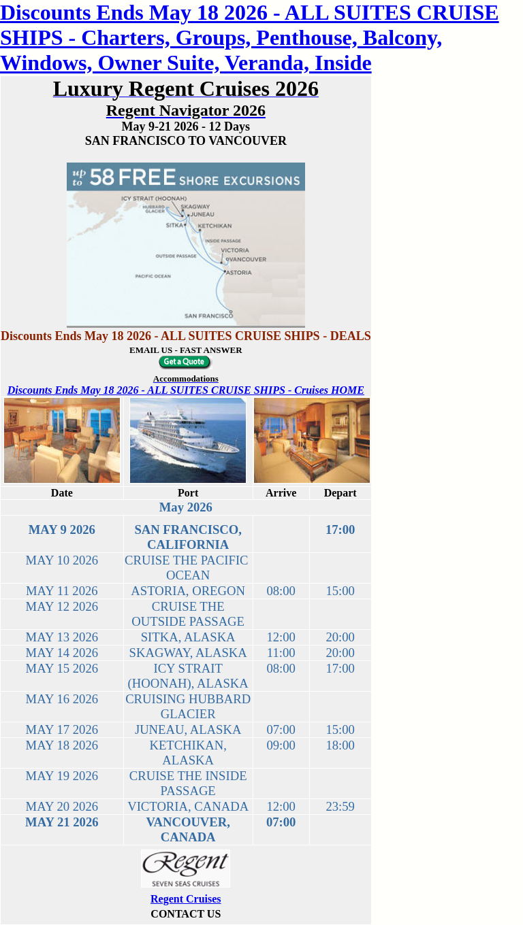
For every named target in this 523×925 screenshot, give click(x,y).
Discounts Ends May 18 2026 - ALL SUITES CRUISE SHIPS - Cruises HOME (185, 390)
